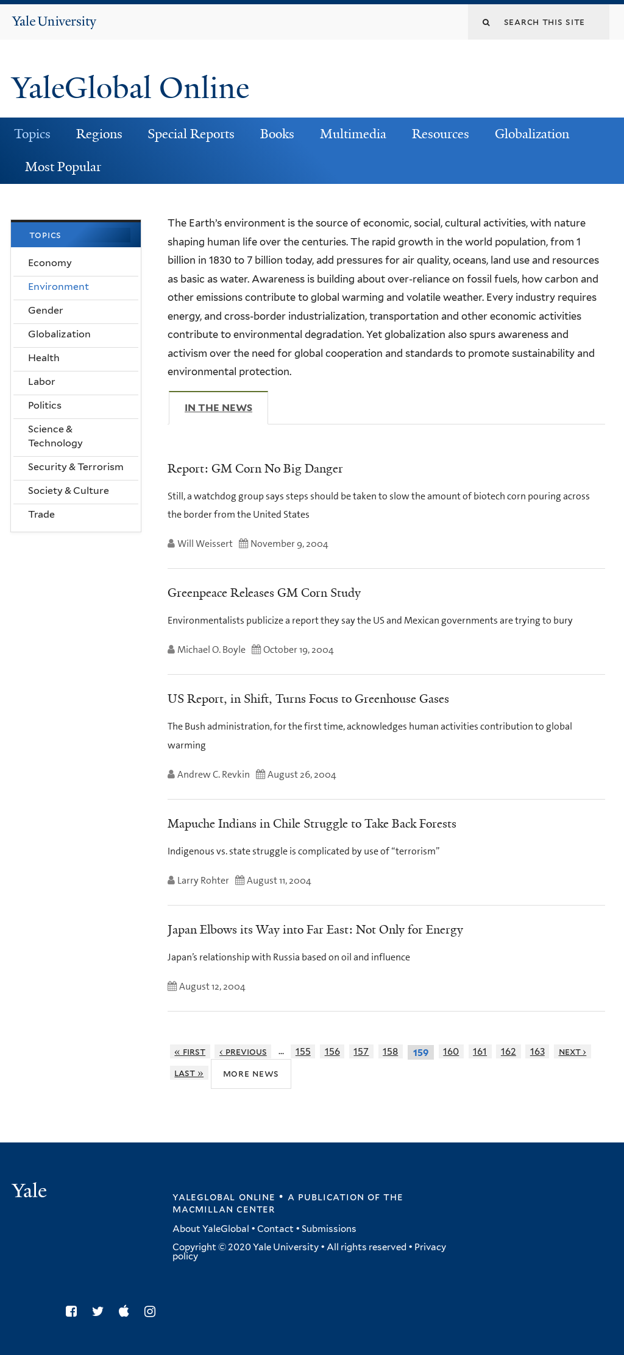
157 (361, 1051)
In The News (226, 407)
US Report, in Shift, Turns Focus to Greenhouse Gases (308, 698)
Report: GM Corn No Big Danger (255, 468)
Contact (275, 1228)
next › (573, 1051)
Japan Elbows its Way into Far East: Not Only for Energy (315, 929)
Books (277, 134)
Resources (440, 134)
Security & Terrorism (76, 467)
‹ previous (243, 1051)
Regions (99, 134)
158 (390, 1051)
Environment (58, 286)
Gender (45, 310)
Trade (41, 514)
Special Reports (191, 134)
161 (480, 1051)
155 (303, 1051)
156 (332, 1051)
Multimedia (353, 134)
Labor (41, 381)
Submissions (329, 1228)
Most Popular (63, 166)
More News (251, 1073)
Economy (50, 263)
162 (508, 1051)
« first (189, 1051)
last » (189, 1073)
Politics (45, 405)
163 (537, 1051)
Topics (32, 134)
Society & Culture (68, 490)
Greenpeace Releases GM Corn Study (264, 592)
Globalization (532, 134)
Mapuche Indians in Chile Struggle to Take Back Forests (312, 823)
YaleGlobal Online (130, 88)
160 (451, 1051)
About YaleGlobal (210, 1228)
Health (44, 358)
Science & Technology (55, 436)
